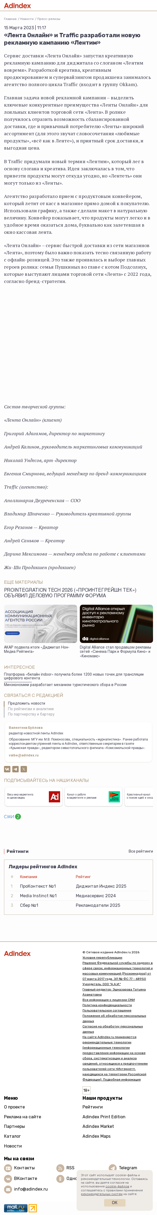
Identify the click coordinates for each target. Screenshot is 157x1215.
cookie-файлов (117, 1186)
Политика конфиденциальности (107, 1005)
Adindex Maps (97, 1136)
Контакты (24, 1168)
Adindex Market (98, 1126)
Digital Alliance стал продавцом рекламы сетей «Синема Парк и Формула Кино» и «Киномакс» (115, 652)
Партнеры (14, 1126)
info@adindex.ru (31, 1189)
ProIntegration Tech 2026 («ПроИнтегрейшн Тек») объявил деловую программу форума (70, 593)
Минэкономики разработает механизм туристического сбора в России (65, 685)
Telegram (128, 1168)
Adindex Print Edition (104, 1116)
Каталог (12, 1136)
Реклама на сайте (22, 1116)
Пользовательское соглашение (107, 1010)
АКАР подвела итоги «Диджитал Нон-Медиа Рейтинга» (36, 650)
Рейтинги (93, 1107)
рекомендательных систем (102, 1194)
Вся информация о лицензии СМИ (109, 1000)
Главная (10, 19)
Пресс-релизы (48, 19)
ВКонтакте (25, 1178)
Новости (27, 19)
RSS (70, 1168)
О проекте (14, 1107)
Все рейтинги (141, 851)
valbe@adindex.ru (24, 755)
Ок (114, 1202)
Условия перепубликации (102, 957)
